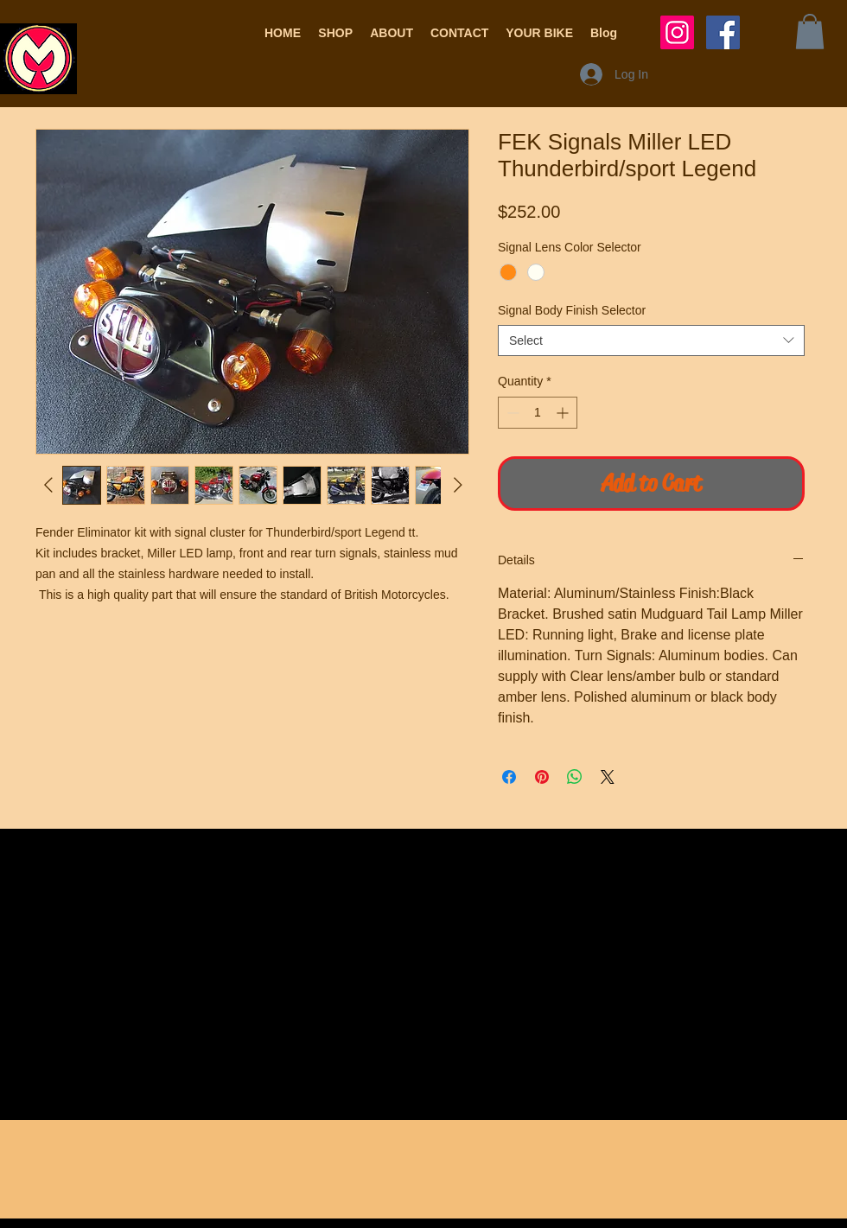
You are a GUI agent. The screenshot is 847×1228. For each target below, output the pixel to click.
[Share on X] (607, 777)
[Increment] (564, 413)
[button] (335, 33)
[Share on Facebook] (509, 777)
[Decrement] (511, 413)
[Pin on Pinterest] (542, 777)
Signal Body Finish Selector (572, 310)
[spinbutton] (537, 413)
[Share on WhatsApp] (574, 777)
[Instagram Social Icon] (677, 32)
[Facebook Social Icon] (723, 32)
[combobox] (651, 340)
